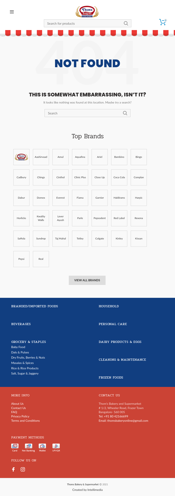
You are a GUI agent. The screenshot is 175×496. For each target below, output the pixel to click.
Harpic (139, 197)
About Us (17, 403)
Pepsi (21, 258)
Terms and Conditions (25, 420)
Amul (61, 156)
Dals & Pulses (20, 352)
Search (126, 23)
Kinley (119, 238)
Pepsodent (100, 218)
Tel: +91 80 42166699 (113, 416)
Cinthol (60, 177)
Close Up (100, 177)
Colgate (99, 238)
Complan (139, 177)
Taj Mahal (60, 238)
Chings (41, 177)
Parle (80, 218)
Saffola (21, 238)
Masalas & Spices (22, 363)
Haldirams (119, 197)
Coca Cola (119, 177)
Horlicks (21, 218)
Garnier (99, 197)
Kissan (139, 238)
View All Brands (87, 280)
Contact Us (18, 408)
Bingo (138, 156)
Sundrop (41, 238)
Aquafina (80, 156)
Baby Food (18, 347)
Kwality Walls (41, 218)
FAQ (14, 412)
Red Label (119, 218)
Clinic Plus (80, 177)
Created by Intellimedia (87, 489)
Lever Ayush (60, 218)
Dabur (21, 197)
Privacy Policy (20, 416)
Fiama (80, 197)
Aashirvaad (41, 156)
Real (40, 258)
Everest (60, 197)
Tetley (80, 238)
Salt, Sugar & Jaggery (24, 373)
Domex (41, 197)
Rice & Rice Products (24, 368)
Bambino (119, 156)
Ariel (99, 156)
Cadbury (21, 177)
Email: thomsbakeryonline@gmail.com (123, 420)
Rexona (139, 218)
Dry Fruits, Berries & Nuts (28, 357)
